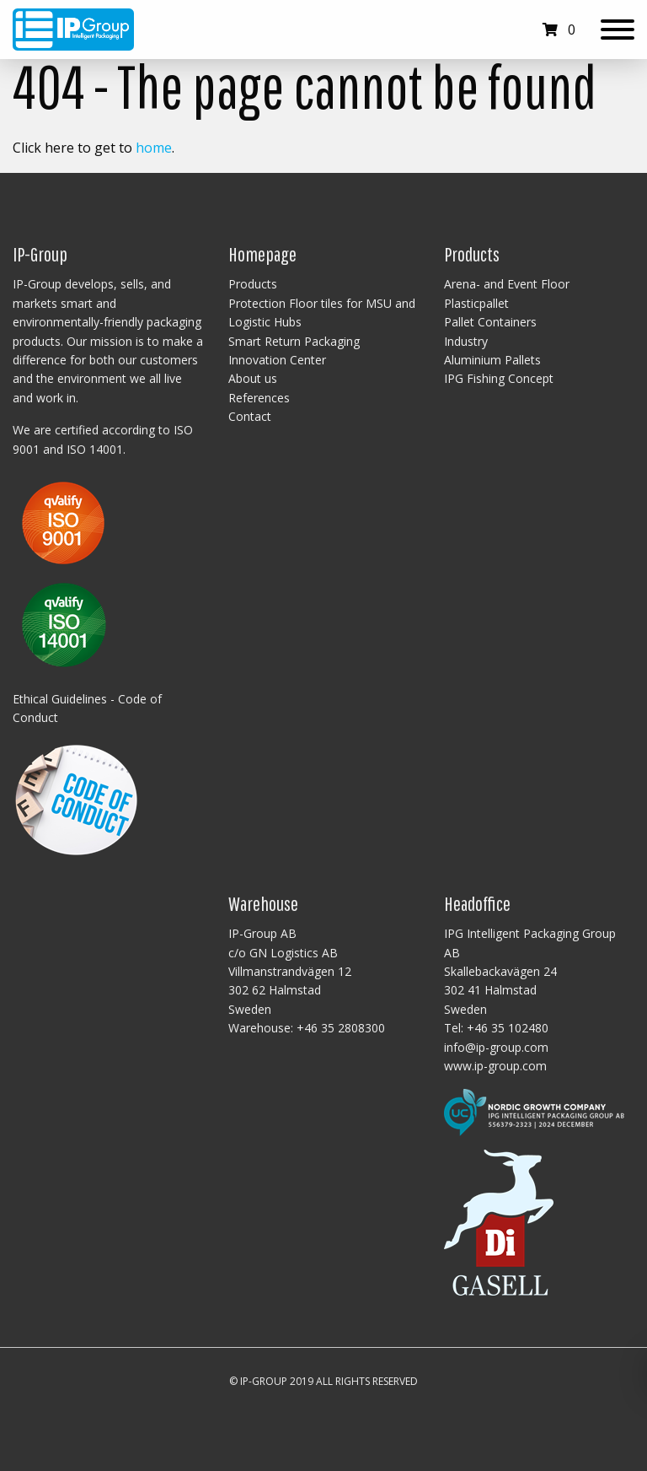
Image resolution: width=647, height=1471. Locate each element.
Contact (249, 416)
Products (252, 284)
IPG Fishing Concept (498, 378)
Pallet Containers (490, 322)
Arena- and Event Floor (506, 284)
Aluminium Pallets (492, 360)
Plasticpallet (476, 303)
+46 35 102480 (507, 1028)
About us (252, 378)
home (154, 147)
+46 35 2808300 (341, 1028)
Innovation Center (277, 360)
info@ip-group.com (496, 1047)
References (259, 398)
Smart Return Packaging (294, 341)
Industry (466, 341)
